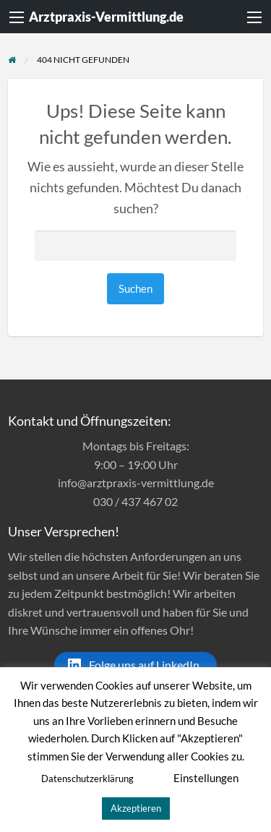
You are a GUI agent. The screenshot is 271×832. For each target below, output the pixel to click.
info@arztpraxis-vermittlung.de (136, 482)
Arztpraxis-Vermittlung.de (106, 17)
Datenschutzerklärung (87, 778)
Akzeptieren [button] (136, 808)
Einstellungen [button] (205, 777)
